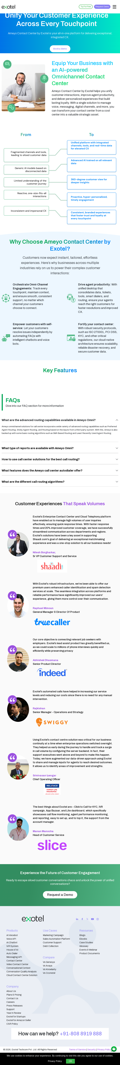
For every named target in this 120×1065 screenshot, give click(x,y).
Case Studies (86, 942)
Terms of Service (77, 1049)
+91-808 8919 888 (81, 1033)
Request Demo (102, 7)
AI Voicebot (12, 935)
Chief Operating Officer (46, 777)
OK (70, 1061)
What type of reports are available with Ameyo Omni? (38, 448)
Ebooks (83, 939)
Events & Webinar (88, 950)
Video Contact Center (17, 964)
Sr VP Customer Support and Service (55, 554)
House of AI (12, 950)
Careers (10, 1002)
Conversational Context (18, 968)
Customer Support (52, 942)
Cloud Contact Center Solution (21, 975)
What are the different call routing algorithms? (33, 481)
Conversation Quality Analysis (21, 971)
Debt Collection (50, 946)
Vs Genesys (49, 962)
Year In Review (13, 1013)
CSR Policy (12, 1024)
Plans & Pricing (14, 995)
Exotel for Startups (16, 1016)
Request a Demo (60, 895)
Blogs (82, 935)
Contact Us (12, 998)
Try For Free (85, 7)
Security (91, 1049)
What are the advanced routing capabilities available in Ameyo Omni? (49, 420)
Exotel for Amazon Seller (18, 1020)
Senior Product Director (47, 662)
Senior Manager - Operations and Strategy (58, 710)
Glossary (83, 946)
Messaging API (14, 957)
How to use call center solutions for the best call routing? (41, 459)
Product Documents (89, 953)
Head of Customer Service (48, 833)
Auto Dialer (12, 953)
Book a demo (60, 49)
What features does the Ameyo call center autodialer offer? (42, 470)
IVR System (12, 946)
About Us (11, 991)
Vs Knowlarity (49, 969)
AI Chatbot (11, 942)
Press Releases (14, 1005)
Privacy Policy (104, 1049)
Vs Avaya (47, 965)
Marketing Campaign (53, 935)
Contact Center (14, 960)
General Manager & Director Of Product (56, 610)
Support (10, 1009)
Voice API (11, 939)
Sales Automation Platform (56, 939)
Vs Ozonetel (49, 973)
